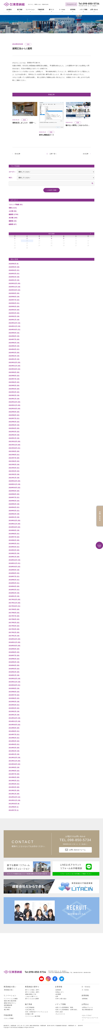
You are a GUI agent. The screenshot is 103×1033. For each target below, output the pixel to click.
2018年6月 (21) (14, 580)
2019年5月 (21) (14, 543)
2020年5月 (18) (14, 504)
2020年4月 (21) (14, 507)
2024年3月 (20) (14, 352)
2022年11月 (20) (14, 405)
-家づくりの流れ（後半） (32, 992)
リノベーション (30, 9)
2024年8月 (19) (14, 336)
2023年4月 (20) (14, 389)
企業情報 (58, 987)
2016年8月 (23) (14, 652)
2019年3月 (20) (14, 550)
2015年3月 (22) (14, 708)
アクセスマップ (71, 4)
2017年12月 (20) (14, 599)
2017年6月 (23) (14, 619)
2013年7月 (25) (14, 774)
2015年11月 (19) (14, 682)
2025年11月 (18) (14, 287)
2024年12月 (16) (14, 323)
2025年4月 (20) (14, 310)
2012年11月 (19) (14, 800)
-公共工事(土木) (29, 1009)
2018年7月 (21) (14, 576)
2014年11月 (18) (14, 721)
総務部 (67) (13, 224)
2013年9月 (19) (14, 767)
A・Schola (62, 9)
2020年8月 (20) (14, 494)
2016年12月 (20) (14, 639)
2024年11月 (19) (14, 326)
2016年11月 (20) (14, 642)
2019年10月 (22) (14, 527)
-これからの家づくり (31, 996)
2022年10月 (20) (14, 408)
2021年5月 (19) (14, 464)
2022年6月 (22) (14, 422)
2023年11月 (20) (14, 366)
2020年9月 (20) (14, 491)
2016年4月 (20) (14, 665)
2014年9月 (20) (14, 728)
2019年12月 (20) (14, 520)
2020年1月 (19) (14, 517)
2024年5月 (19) (14, 346)
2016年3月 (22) (14, 668)
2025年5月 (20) (14, 306)
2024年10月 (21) (14, 329)
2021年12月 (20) (14, 441)
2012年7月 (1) (14, 810)
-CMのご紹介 (59, 1012)
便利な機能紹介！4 (46, 135)
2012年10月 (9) (14, 803)
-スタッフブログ (86, 1015)
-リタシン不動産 (8, 1018)
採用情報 (72, 9)
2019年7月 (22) (14, 537)
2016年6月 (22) (14, 659)
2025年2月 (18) (14, 316)
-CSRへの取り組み (60, 998)
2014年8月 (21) (14, 731)
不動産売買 (41, 9)
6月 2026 (51, 233)
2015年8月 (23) (14, 692)
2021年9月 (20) (14, 451)
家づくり (51, 9)
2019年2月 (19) (14, 553)
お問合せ (85, 1004)
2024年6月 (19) (14, 343)
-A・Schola (85, 990)
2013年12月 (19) (14, 757)
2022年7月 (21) (14, 418)
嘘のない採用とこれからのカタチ (78, 125)
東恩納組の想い (10, 987)
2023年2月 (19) (14, 395)
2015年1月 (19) (14, 715)
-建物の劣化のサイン (10, 1003)
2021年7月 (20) (14, 458)
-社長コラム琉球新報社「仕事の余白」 (66, 1009)
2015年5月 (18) (14, 701)
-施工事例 (6, 1009)
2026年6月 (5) (14, 263)
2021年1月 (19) (14, 477)
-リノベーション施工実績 (32, 1016)
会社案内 (9, 9)
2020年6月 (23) (14, 501)
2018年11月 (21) (14, 563)
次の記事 (85, 153)
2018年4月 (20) (14, 586)
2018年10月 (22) (14, 566)
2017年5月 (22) (14, 622)
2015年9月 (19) (14, 688)
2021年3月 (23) (14, 471)
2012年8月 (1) (14, 807)
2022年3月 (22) (14, 431)
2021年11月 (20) (14, 445)
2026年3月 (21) (14, 273)
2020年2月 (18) (14, 514)
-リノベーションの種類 (10, 998)
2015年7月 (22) (14, 695)
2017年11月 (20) (14, 603)
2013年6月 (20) (14, 777)
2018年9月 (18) (14, 570)
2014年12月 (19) (14, 718)
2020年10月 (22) (14, 487)
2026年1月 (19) (14, 280)
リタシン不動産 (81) (16, 204)
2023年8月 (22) (14, 375)
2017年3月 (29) (14, 629)
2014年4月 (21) (14, 744)
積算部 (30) (13, 221)
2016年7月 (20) (14, 655)
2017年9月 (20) (14, 609)
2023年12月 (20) (14, 362)
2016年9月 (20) (14, 649)
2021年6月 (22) (14, 461)
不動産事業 (8, 1015)
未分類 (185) (13, 217)
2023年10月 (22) (14, 369)
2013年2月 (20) (14, 790)
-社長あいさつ (59, 992)
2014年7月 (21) (14, 734)
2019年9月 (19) (14, 530)
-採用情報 (84, 998)
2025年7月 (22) (14, 300)
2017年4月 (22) (14, 626)
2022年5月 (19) (14, 425)
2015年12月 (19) (14, 678)
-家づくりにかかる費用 (32, 998)
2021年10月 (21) (14, 448)
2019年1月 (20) (14, 557)
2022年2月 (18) (14, 435)
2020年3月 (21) (14, 510)
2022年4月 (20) (14, 428)
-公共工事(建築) (29, 1007)
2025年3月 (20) (14, 313)
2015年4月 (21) (14, 705)
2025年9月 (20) (14, 293)
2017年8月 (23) (14, 612)
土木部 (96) (13, 211)
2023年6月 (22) (14, 382)
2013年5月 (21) (14, 780)
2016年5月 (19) (14, 662)
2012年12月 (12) (14, 797)
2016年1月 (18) (14, 675)
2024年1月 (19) (14, 359)
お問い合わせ (94, 9)
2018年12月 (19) (14, 560)
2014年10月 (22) (14, 724)
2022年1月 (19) (14, 438)
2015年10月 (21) (14, 685)
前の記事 (17, 153)
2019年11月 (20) (14, 524)
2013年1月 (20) (14, 794)
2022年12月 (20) (14, 402)
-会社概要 (58, 994)
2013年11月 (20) (14, 761)
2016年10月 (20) (14, 645)
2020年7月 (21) (14, 497)
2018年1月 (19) (14, 596)
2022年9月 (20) (14, 412)
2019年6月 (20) (14, 540)
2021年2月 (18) (14, 474)
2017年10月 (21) (14, 606)
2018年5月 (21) (14, 583)
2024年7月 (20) (14, 339)
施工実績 (19, 9)
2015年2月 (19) (14, 711)
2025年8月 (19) (14, 296)
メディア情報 (83, 9)
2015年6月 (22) (14, 698)
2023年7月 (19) (14, 379)
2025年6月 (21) (14, 303)
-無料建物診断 (8, 1005)
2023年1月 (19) (14, 398)
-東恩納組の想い (8, 990)
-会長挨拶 (58, 990)
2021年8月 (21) (14, 454)
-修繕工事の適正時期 (10, 1001)
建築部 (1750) (13, 214)
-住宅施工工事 (29, 1014)
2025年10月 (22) (14, 290)
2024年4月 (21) (14, 349)
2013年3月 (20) (14, 787)
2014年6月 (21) (14, 738)
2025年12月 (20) (14, 283)
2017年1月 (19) (14, 636)
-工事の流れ (7, 1007)
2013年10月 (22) (14, 764)
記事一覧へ (53, 153)
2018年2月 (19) (14, 593)
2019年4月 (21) (14, 547)
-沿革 (56, 996)
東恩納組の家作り (32, 987)
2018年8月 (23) (14, 573)
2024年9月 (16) (14, 333)
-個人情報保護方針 (87, 1009)
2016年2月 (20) (14, 672)
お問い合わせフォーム (75, 850)
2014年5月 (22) (14, 741)
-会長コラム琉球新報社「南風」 (64, 1007)
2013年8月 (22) (14, 771)
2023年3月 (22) (14, 392)
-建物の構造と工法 (30, 994)
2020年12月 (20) (14, 481)
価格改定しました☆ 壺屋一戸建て (26, 123)
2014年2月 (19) (14, 751)
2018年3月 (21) (14, 589)
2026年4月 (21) (14, 270)
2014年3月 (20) (14, 747)
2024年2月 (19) (14, 356)
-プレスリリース (60, 1014)
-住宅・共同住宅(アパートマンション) (36, 1012)
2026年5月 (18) (14, 267)
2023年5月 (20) (14, 385)
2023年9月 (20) (14, 372)
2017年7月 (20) (14, 616)
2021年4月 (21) (14, 468)
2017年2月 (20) (14, 632)
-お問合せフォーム (87, 1007)
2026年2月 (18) (14, 277)
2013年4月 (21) (14, 784)
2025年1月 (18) (14, 319)
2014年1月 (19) (14, 754)
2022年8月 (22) (14, 415)
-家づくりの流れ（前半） (32, 990)
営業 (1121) (13, 208)
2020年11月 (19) (14, 484)
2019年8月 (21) (14, 533)
